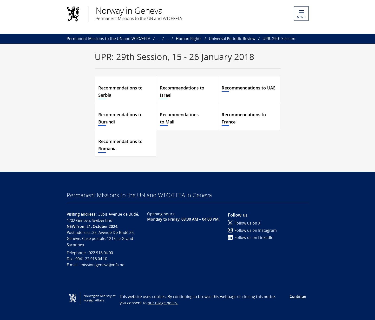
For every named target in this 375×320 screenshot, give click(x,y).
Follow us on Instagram (252, 230)
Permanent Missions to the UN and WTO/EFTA (108, 38)
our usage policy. (163, 303)
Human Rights (189, 38)
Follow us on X (244, 223)
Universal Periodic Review (232, 38)
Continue (297, 296)
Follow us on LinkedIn (250, 237)
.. (158, 38)
